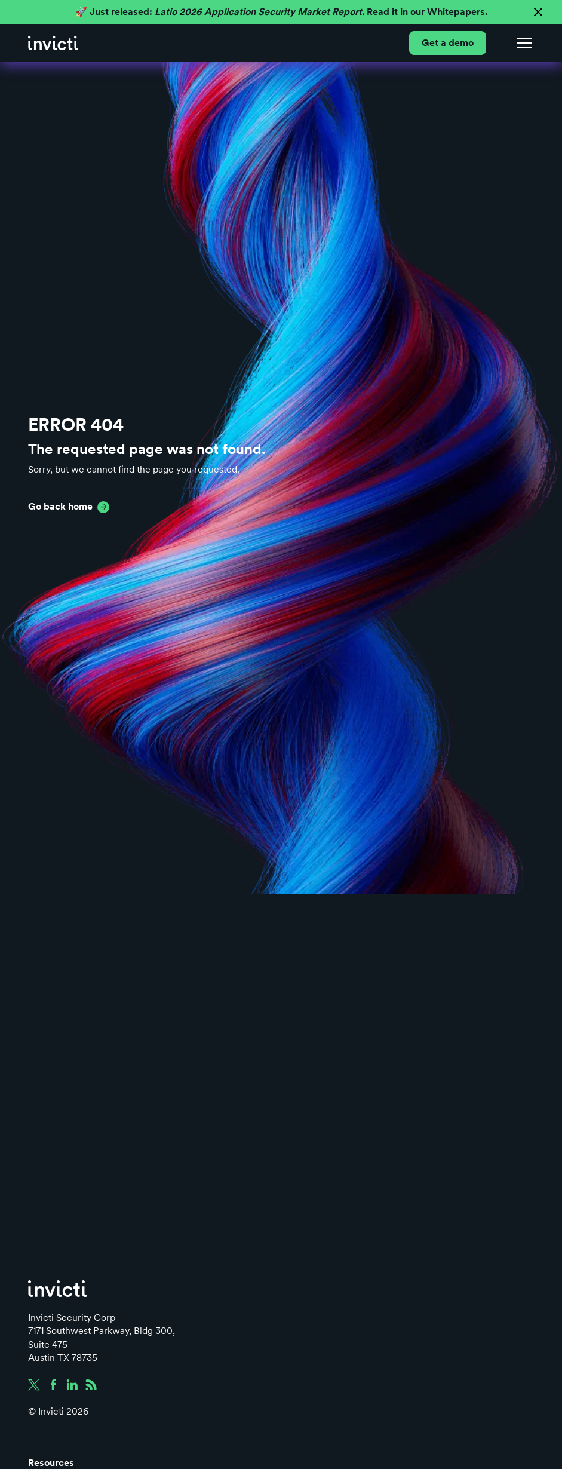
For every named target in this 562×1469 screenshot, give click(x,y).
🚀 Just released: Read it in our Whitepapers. (281, 11)
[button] (522, 43)
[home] (53, 43)
